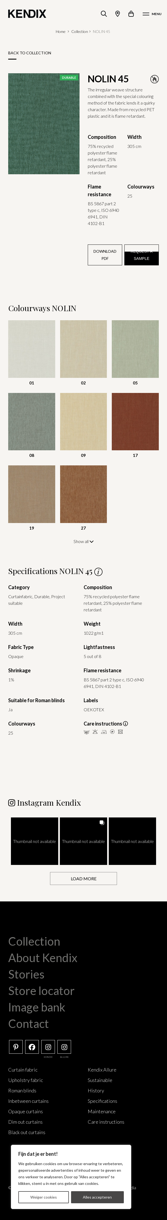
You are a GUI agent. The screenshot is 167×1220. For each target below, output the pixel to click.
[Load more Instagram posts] (83, 878)
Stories (26, 974)
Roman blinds (22, 1090)
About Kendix (42, 957)
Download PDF (104, 255)
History (96, 1090)
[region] (71, 1177)
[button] (34, 841)
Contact (28, 1023)
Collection (79, 31)
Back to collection (29, 52)
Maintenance (102, 1111)
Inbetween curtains (28, 1101)
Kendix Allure (102, 1069)
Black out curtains (26, 1132)
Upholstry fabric (25, 1080)
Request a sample (142, 255)
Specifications (102, 1101)
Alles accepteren (97, 1197)
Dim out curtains (25, 1121)
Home (61, 31)
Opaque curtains (25, 1111)
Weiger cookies (43, 1197)
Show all (84, 541)
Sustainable (100, 1080)
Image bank (36, 1007)
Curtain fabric (22, 1069)
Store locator (41, 990)
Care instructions (106, 1121)
